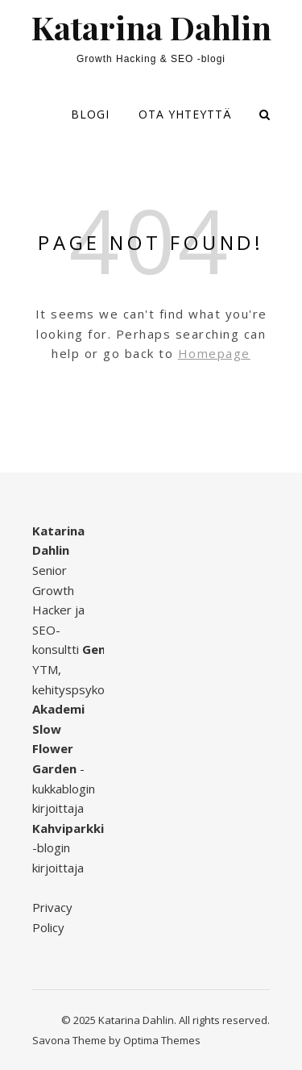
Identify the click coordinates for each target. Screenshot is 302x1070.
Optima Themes (162, 1040)
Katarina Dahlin (151, 27)
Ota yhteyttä (185, 114)
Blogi (90, 114)
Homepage (214, 353)
